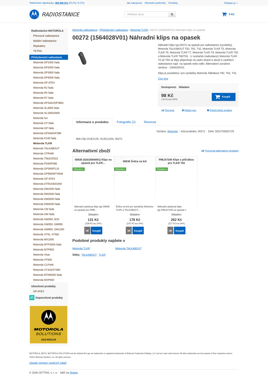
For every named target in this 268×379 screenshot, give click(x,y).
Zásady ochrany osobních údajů (47, 362)
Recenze (150, 144)
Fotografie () (126, 144)
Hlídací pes (188, 110)
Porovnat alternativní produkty (220, 173)
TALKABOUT (89, 277)
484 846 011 (61, 3)
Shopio (74, 372)
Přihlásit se (231, 3)
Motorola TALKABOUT (128, 270)
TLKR (102, 277)
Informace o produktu (92, 144)
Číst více (163, 78)
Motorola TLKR (81, 270)
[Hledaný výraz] (146, 14)
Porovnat (167, 110)
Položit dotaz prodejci (219, 110)
